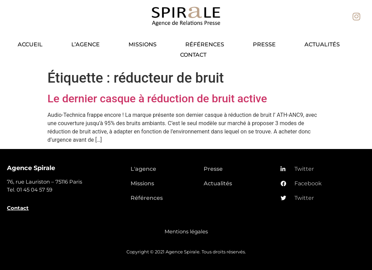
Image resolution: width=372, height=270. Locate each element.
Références (204, 44)
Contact (193, 55)
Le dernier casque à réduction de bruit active (157, 98)
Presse (264, 44)
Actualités (322, 44)
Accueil (30, 44)
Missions (143, 44)
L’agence (85, 44)
